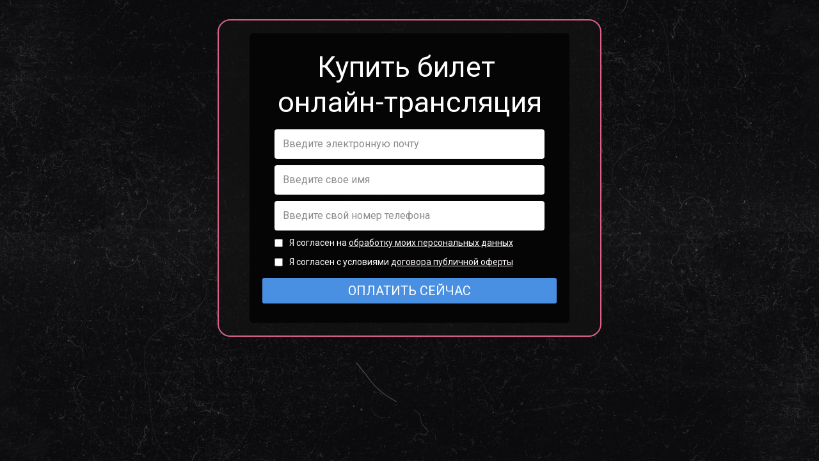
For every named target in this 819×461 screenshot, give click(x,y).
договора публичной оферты (452, 262)
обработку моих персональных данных (431, 243)
